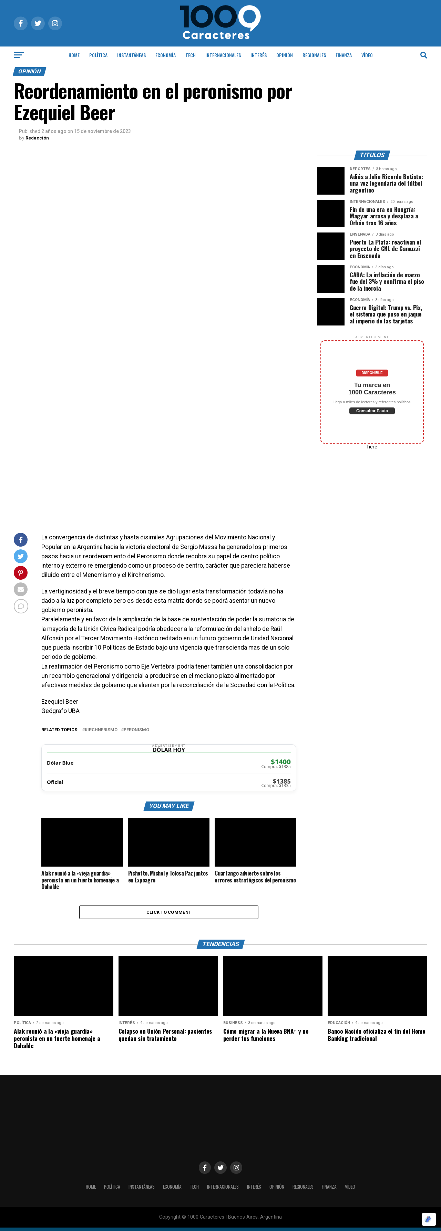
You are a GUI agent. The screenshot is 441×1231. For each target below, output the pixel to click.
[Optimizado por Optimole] (429, 1219)
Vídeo (367, 55)
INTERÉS (258, 55)
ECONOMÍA (165, 55)
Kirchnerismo (101, 730)
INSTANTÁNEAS (131, 55)
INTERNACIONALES (223, 55)
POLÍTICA (98, 55)
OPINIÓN (284, 55)
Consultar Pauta (372, 410)
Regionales (314, 55)
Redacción (37, 138)
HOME (74, 55)
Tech (190, 55)
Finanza (344, 55)
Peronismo (136, 730)
